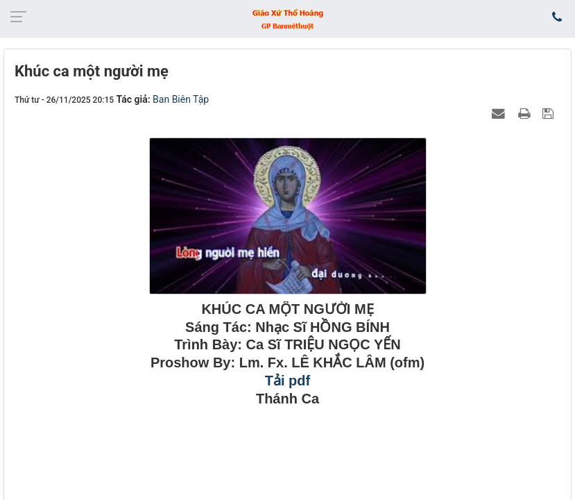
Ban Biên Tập (181, 99)
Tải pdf (287, 380)
